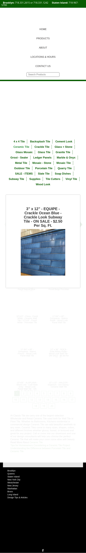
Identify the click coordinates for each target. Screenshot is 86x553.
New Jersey (12, 485)
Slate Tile (44, 173)
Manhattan (12, 488)
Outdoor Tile (22, 168)
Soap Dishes (63, 173)
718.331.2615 (22, 2)
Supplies (34, 179)
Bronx (10, 491)
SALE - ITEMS (24, 173)
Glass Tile (44, 152)
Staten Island (13, 476)
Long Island (12, 494)
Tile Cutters (53, 179)
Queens (11, 473)
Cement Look (63, 141)
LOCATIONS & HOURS (43, 57)
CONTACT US (43, 66)
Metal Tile (21, 162)
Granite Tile (63, 152)
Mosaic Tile (63, 162)
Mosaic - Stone (41, 162)
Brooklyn (11, 471)
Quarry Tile (65, 168)
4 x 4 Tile (19, 141)
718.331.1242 (40, 2)
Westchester (13, 482)
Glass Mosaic (24, 152)
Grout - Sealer (19, 157)
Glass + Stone (64, 146)
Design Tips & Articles (17, 497)
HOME (43, 29)
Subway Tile (16, 179)
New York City (13, 479)
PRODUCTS (43, 38)
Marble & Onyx (66, 157)
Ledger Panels (42, 157)
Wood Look (43, 184)
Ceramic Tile (21, 146)
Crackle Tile (42, 146)
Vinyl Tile (71, 179)
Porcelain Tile (43, 168)
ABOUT (43, 47)
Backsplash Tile (40, 141)
